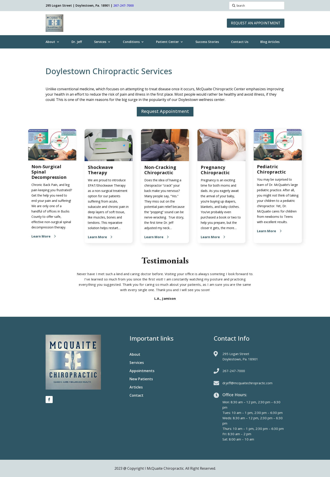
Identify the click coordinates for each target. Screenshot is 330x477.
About (50, 42)
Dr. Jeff (76, 42)
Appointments (141, 371)
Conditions (131, 42)
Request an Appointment (255, 23)
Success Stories (207, 42)
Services (100, 42)
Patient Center (167, 42)
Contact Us (239, 42)
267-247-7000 (123, 5)
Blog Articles (270, 42)
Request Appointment (165, 111)
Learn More (40, 236)
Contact (136, 396)
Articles (136, 388)
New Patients (141, 379)
